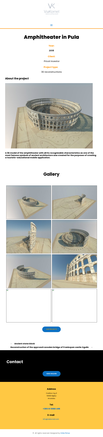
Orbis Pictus (65, 433)
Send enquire (51, 374)
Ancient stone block (22, 343)
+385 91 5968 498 (51, 408)
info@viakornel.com (51, 419)
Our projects (51, 329)
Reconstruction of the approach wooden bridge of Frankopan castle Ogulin (52, 347)
